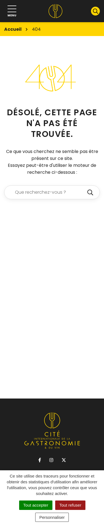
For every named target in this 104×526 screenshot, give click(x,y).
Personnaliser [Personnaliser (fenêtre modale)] (52, 517)
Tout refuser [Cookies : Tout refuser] (70, 505)
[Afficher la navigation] (12, 11)
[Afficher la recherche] (95, 11)
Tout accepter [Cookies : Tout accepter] (35, 505)
